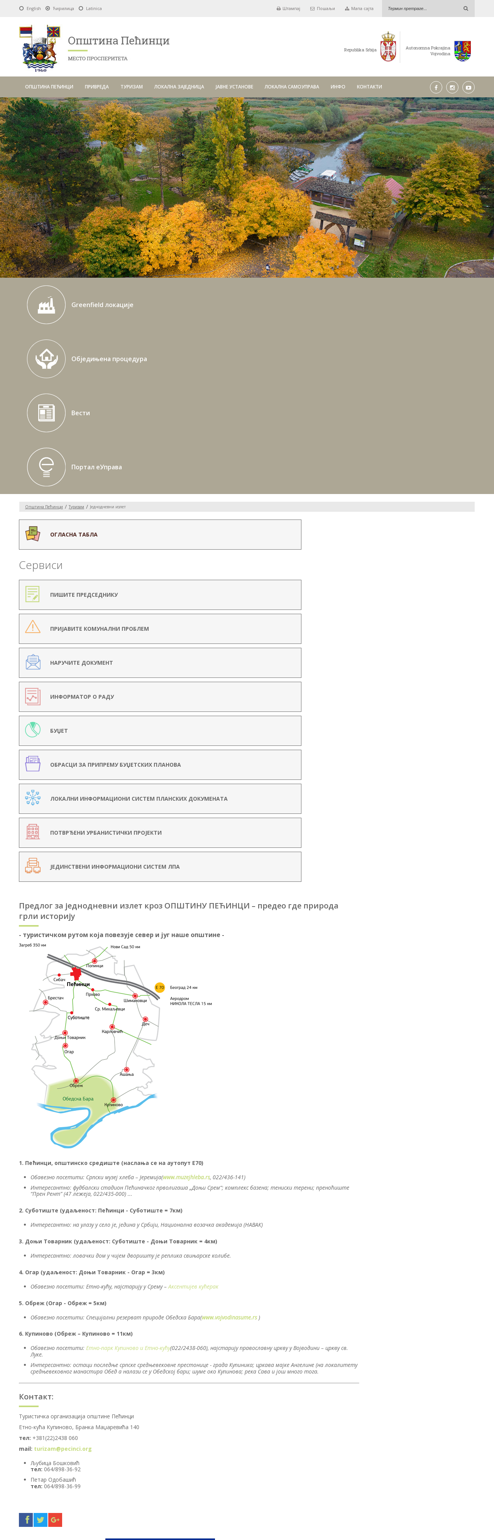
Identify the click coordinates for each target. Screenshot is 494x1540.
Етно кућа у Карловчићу (416, 545)
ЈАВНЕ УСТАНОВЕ (234, 86)
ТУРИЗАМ (131, 86)
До (236, 1416)
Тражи (345, 1416)
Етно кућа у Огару (409, 563)
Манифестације (391, 481)
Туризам (76, 344)
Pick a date (223, 1417)
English (34, 8)
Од (138, 1416)
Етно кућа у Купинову (413, 554)
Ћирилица (63, 8)
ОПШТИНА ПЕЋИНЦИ (49, 86)
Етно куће (392, 536)
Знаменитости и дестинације (407, 500)
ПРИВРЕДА (97, 86)
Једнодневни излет (396, 471)
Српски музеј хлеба (404, 527)
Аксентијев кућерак (309, 770)
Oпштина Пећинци (44, 344)
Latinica (94, 8)
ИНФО (338, 86)
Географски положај (397, 443)
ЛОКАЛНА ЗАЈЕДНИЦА (179, 86)
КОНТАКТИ (369, 86)
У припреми (395, 490)
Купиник (391, 518)
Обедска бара (398, 509)
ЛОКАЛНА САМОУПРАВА (292, 86)
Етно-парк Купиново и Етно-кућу (243, 838)
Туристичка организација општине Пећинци (414, 457)
